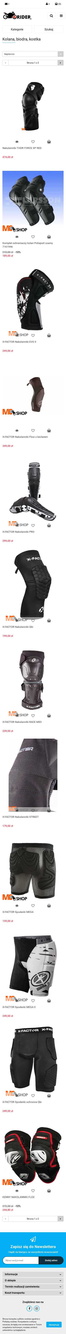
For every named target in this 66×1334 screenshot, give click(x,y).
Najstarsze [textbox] (9, 54)
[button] (58, 4)
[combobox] (33, 54)
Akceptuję (54, 1324)
